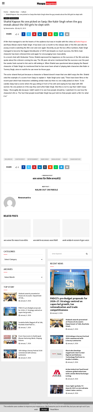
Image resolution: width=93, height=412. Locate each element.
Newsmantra (10, 28)
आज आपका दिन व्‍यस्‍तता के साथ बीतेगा (16, 240)
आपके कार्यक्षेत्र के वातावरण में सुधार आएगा (75, 240)
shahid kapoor (75, 159)
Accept (44, 409)
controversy (20, 159)
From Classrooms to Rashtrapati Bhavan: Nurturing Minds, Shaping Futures (30, 338)
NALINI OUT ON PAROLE (46, 190)
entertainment (33, 159)
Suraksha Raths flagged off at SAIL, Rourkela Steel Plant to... (31, 323)
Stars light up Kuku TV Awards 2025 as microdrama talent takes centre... (77, 388)
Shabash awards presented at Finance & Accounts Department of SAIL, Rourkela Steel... (77, 323)
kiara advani (56, 159)
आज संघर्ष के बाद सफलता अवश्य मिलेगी (45, 240)
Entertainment (14, 18)
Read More (54, 409)
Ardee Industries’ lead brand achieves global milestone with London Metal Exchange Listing (77, 372)
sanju (65, 159)
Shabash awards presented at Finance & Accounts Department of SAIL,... (30, 295)
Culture (6, 18)
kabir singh (45, 159)
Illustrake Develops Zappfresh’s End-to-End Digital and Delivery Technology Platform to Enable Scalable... (75, 355)
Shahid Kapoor (81, 42)
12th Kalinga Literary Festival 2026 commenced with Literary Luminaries (30, 352)
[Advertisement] (46, 125)
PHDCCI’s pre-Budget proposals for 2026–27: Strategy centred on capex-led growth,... (30, 310)
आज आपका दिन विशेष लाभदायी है (46, 179)
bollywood (8, 159)
